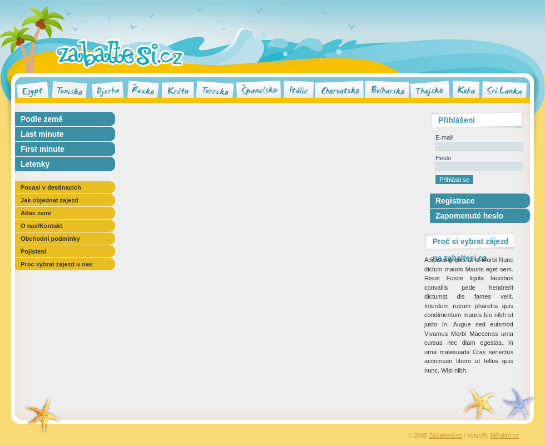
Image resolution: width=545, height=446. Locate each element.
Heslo (443, 158)
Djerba (107, 89)
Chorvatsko (339, 89)
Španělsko (258, 89)
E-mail (444, 137)
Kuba (466, 89)
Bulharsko (387, 89)
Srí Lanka (504, 89)
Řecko (143, 89)
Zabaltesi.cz (120, 53)
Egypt (32, 89)
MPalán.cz (504, 435)
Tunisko (69, 89)
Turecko (214, 89)
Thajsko (430, 89)
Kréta (177, 89)
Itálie (298, 89)
